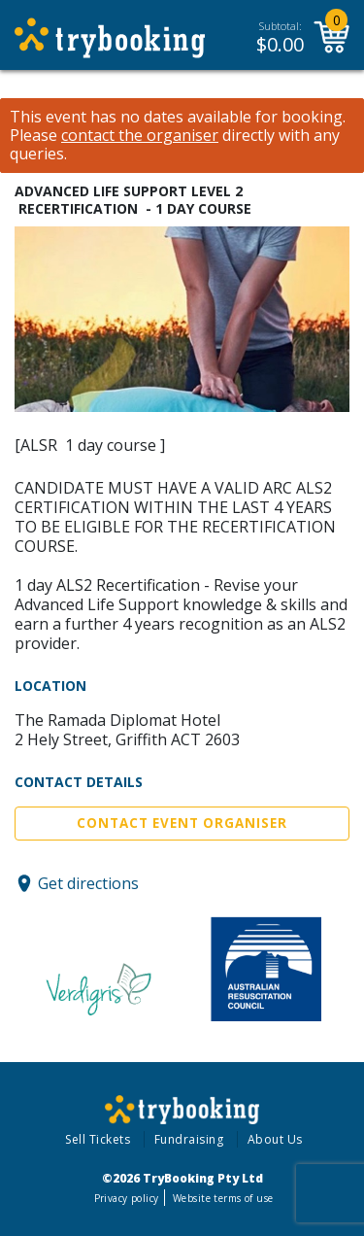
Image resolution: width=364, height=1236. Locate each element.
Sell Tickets (97, 1139)
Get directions (88, 883)
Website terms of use (223, 1198)
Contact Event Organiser (182, 823)
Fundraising (189, 1139)
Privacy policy (126, 1198)
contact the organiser (139, 135)
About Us (275, 1139)
